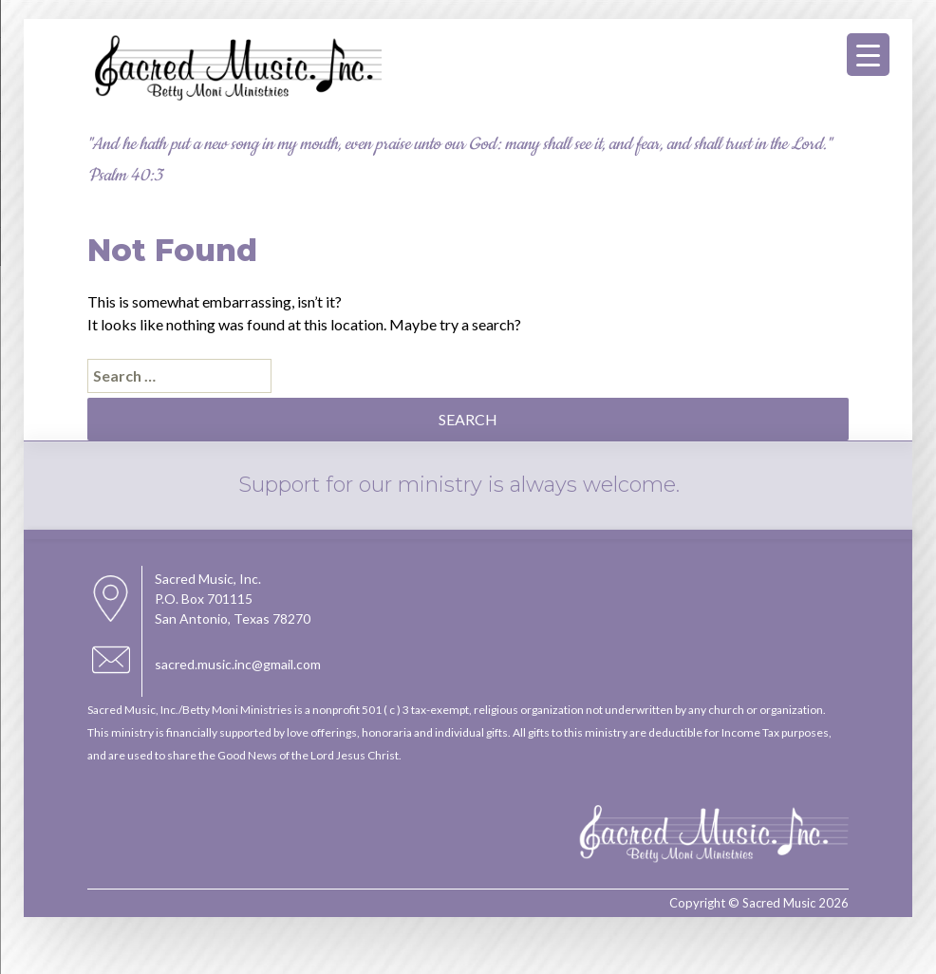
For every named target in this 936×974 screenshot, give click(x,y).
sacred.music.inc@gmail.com (238, 664)
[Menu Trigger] (868, 54)
